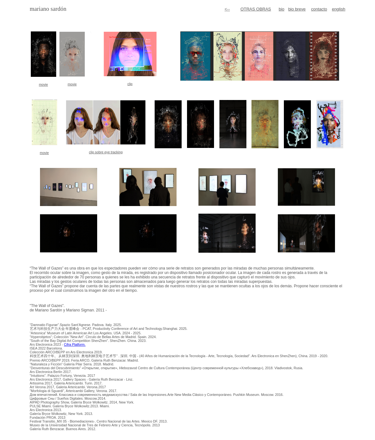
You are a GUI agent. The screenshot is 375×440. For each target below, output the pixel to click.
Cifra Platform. (74, 344)
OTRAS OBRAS (255, 9)
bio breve (297, 9)
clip (129, 84)
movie (43, 84)
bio (282, 9)
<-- (227, 9)
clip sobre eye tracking (106, 152)
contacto (319, 9)
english (338, 9)
